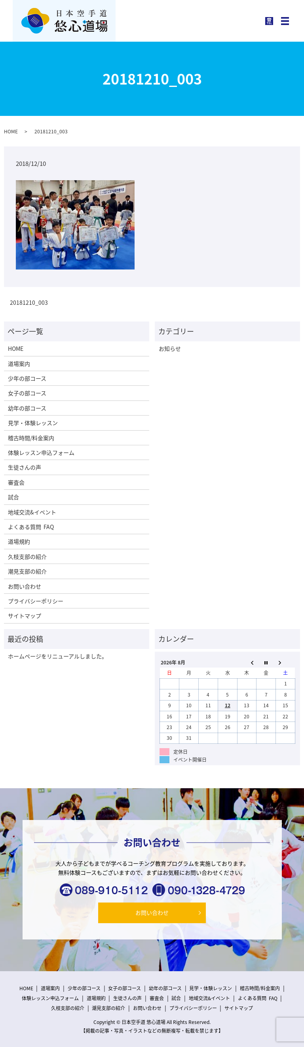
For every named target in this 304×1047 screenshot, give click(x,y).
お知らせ (170, 348)
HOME (11, 131)
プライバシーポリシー (35, 601)
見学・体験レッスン (33, 423)
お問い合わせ (24, 586)
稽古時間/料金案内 (31, 438)
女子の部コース (27, 393)
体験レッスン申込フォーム (41, 452)
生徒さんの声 (24, 467)
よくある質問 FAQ (31, 527)
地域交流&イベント (32, 512)
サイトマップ (24, 616)
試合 (13, 497)
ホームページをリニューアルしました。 (57, 656)
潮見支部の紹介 (27, 571)
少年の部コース (27, 378)
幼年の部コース (27, 408)
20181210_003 (29, 302)
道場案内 (19, 364)
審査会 (16, 482)
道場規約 (19, 541)
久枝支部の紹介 (27, 556)
